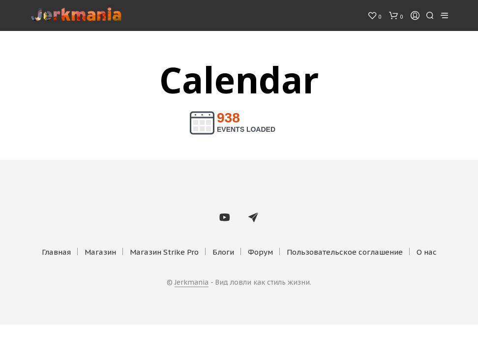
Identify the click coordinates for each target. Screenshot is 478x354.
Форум (260, 252)
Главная (56, 252)
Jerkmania (192, 283)
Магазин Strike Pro (164, 252)
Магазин (100, 252)
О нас (427, 252)
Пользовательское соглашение (345, 252)
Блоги (223, 252)
